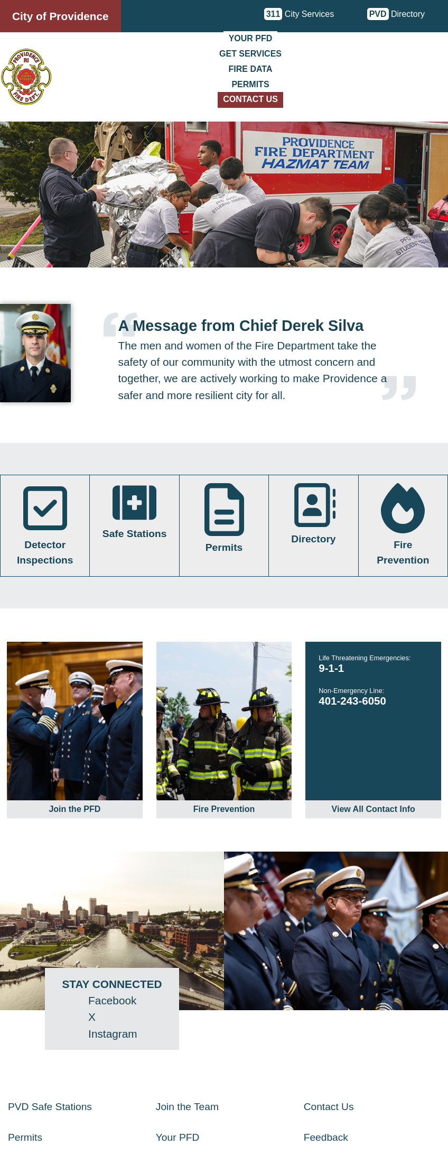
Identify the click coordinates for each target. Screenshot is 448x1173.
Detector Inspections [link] (45, 524)
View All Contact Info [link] (373, 809)
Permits (250, 84)
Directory (396, 14)
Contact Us (250, 99)
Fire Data (251, 68)
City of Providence (60, 16)
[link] (74, 730)
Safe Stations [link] (134, 511)
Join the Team (187, 1106)
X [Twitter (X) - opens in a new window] (92, 1017)
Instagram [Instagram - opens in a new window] (112, 1034)
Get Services (250, 53)
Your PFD (251, 38)
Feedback (326, 1137)
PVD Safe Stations (50, 1106)
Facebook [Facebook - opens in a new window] (112, 1000)
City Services (299, 14)
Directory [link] (313, 513)
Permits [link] (224, 518)
